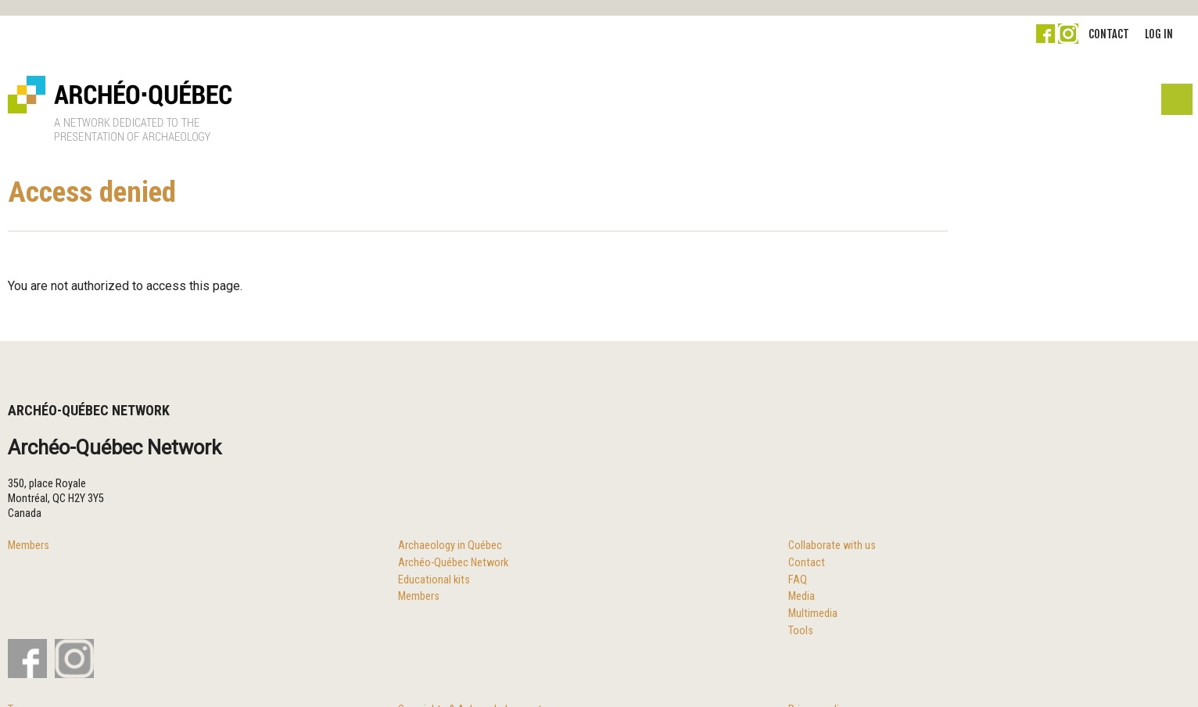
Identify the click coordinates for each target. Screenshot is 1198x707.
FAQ (797, 580)
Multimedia (813, 613)
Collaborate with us (832, 545)
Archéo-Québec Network (453, 562)
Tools (800, 630)
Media (801, 596)
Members (28, 545)
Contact (1109, 34)
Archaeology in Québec (450, 545)
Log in (1159, 34)
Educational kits (434, 580)
